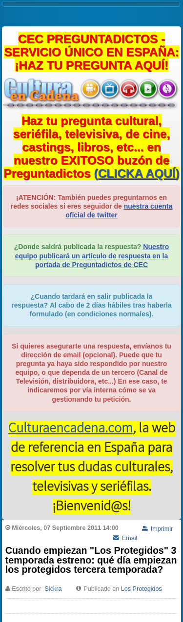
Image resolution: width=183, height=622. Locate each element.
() (137, 173)
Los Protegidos (141, 588)
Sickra (52, 588)
